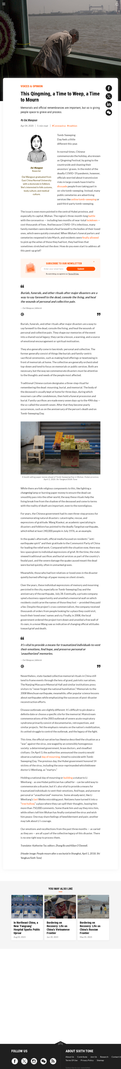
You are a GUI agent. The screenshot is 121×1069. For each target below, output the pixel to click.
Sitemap (100, 1060)
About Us (70, 1057)
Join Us (93, 1057)
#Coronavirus (59, 125)
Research (104, 1057)
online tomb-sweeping (83, 199)
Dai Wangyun (30, 120)
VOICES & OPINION (32, 86)
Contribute (82, 1057)
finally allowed (90, 237)
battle (91, 215)
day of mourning (51, 756)
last (36, 799)
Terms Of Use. (73, 274)
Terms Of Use (71, 1060)
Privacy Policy (87, 1060)
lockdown (92, 220)
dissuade (62, 186)
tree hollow (28, 803)
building (68, 777)
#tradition (72, 125)
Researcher (36, 171)
